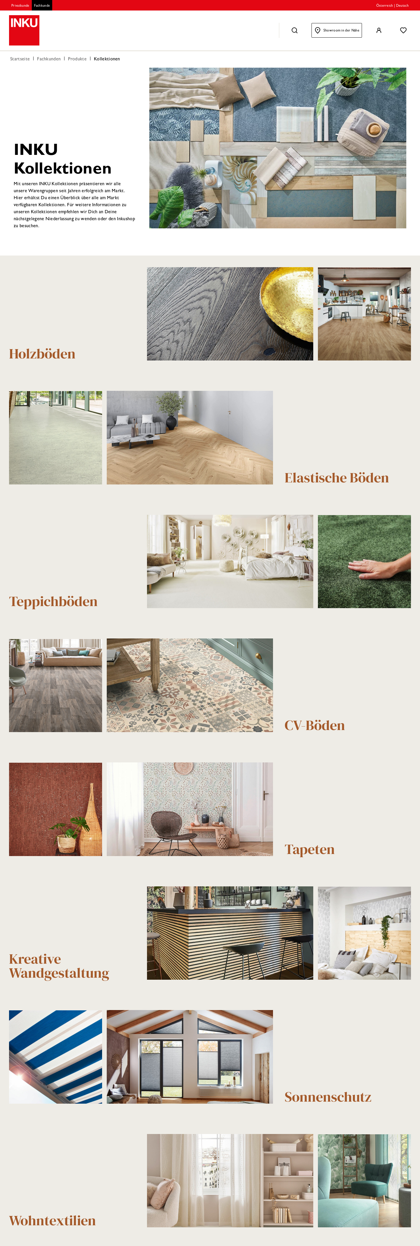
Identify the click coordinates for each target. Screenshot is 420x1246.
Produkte (77, 59)
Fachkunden (49, 59)
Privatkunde (20, 6)
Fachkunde (42, 6)
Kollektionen (107, 59)
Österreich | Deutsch (392, 6)
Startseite (20, 59)
